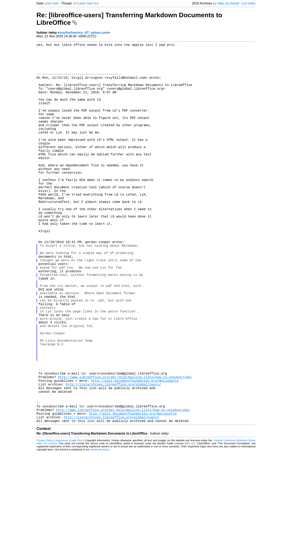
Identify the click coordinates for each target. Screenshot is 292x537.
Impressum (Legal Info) (68, 524)
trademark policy (99, 533)
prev (48, 3)
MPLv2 (190, 527)
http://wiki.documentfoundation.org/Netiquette (135, 456)
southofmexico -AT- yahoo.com (84, 32)
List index (249, 3)
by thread (232, 3)
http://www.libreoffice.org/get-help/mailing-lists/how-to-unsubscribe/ (125, 451)
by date (218, 3)
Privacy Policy (44, 524)
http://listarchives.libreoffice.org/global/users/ (113, 460)
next (55, 3)
